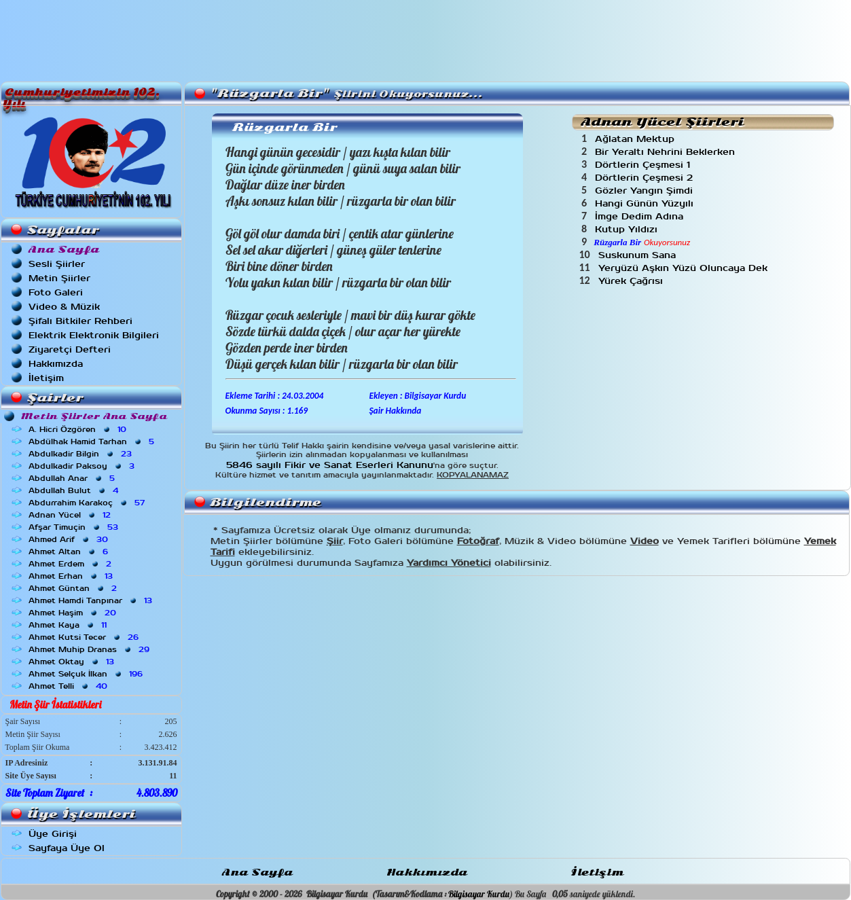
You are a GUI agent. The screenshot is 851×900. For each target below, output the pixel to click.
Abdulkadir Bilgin (81, 453)
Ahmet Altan (70, 551)
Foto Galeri (56, 292)
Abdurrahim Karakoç (88, 502)
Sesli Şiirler (57, 264)
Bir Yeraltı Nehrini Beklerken (666, 152)
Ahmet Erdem (71, 564)
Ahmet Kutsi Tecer (85, 637)
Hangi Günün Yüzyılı (646, 203)
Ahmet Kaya (69, 625)
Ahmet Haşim (74, 612)
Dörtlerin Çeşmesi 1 (644, 164)
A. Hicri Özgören (79, 429)
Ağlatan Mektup (636, 139)
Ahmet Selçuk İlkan (87, 674)
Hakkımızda (56, 364)
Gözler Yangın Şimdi (645, 190)
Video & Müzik (64, 306)
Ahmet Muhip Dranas (90, 649)
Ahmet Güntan (74, 588)
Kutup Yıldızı (628, 229)
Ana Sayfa (257, 872)
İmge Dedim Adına (641, 216)
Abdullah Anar (73, 478)
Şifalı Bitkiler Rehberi (80, 321)
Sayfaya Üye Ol (67, 848)
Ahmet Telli (69, 686)
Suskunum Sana (638, 255)
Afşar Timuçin (75, 527)
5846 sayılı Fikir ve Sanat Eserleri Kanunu (329, 465)
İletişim (46, 378)
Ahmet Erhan (72, 576)
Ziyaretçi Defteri (70, 349)
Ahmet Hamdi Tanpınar (92, 600)
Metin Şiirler (59, 278)
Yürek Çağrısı (632, 281)
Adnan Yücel (71, 515)
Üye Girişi (53, 834)
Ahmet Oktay (73, 661)
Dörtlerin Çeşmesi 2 (645, 177)
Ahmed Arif (70, 539)
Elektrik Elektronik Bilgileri (94, 335)
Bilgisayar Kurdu (478, 893)
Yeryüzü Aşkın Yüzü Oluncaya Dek (684, 268)
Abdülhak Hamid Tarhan (93, 441)
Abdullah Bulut (75, 490)
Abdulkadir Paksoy (83, 466)
